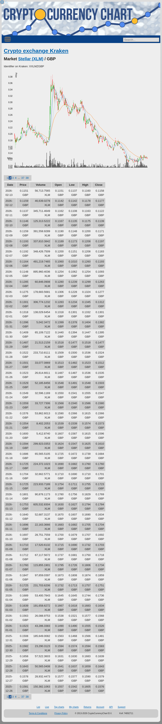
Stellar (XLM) (30, 59)
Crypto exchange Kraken (36, 51)
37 (22, 177)
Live (47, 707)
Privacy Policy (61, 713)
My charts (74, 707)
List (38, 707)
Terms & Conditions (38, 713)
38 (27, 177)
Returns (87, 707)
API (111, 707)
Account (100, 707)
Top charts (59, 707)
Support (121, 707)
